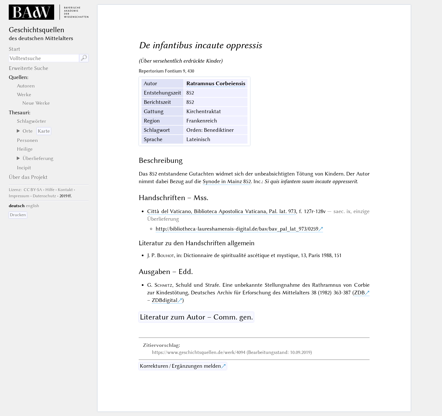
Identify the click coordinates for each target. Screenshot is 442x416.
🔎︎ (83, 58)
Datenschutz (44, 195)
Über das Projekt (28, 177)
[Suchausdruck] (44, 58)
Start (14, 49)
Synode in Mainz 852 (227, 181)
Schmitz (163, 285)
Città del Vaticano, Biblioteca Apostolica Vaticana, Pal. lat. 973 (221, 211)
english (32, 205)
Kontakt (65, 189)
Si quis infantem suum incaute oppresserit (310, 181)
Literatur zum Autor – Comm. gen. (196, 316)
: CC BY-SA (25, 189)
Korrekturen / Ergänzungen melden (180, 366)
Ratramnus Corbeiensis (215, 83)
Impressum (19, 195)
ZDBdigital (164, 300)
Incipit (24, 168)
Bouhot (165, 255)
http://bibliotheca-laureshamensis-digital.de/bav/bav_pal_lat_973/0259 (237, 228)
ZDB (359, 292)
